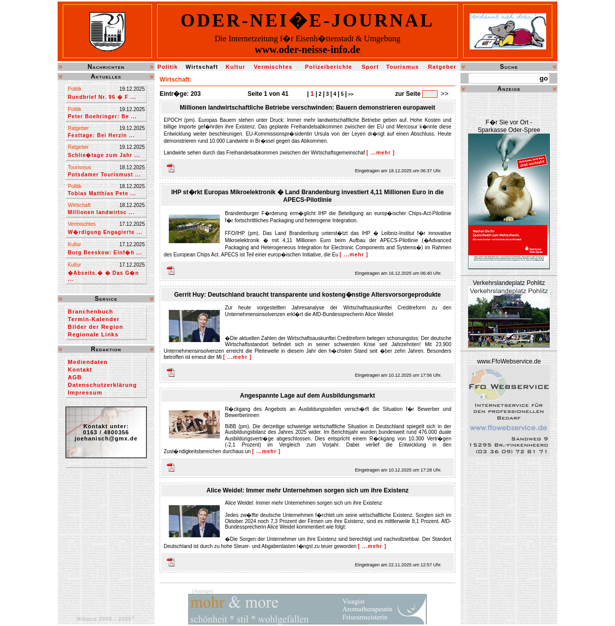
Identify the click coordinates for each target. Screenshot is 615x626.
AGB (75, 377)
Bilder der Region (95, 327)
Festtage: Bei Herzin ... (101, 135)
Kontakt (80, 370)
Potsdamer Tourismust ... (104, 174)
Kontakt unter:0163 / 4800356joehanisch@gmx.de (106, 432)
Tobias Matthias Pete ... (102, 193)
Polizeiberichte (328, 67)
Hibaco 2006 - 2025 (106, 619)
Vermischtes (273, 67)
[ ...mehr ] (380, 152)
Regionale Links (93, 334)
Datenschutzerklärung (102, 385)
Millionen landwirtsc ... (101, 212)
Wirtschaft (202, 67)
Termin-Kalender (94, 319)
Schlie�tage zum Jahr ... (104, 155)
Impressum (85, 392)
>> (350, 94)
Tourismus (402, 67)
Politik (168, 67)
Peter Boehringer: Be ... (102, 116)
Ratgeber (442, 67)
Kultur (235, 67)
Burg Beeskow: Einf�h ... (105, 252)
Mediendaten (88, 362)
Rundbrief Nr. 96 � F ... (102, 97)
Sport (370, 67)
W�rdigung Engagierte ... (105, 232)
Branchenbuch (90, 311)
